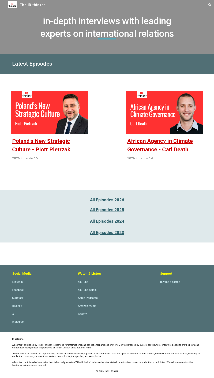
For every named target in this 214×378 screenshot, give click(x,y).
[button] (210, 5)
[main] (107, 27)
